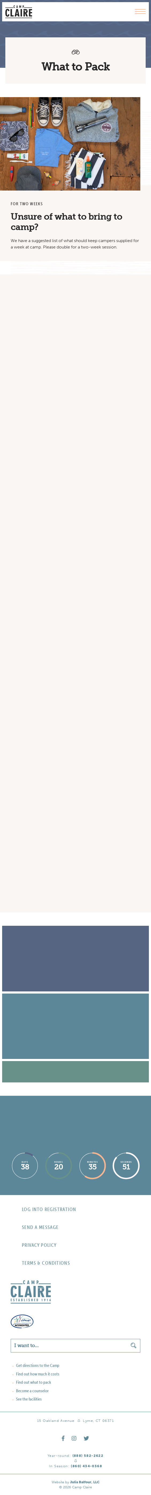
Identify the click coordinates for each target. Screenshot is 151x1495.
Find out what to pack (33, 1382)
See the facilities (29, 1399)
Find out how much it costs (37, 1374)
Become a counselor (32, 1390)
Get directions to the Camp (37, 1365)
